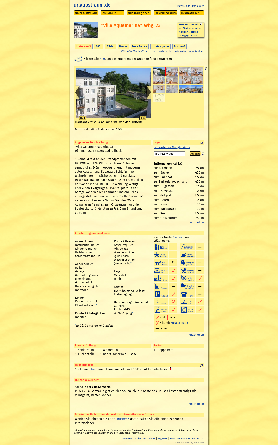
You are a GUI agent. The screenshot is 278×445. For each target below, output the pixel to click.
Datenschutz (183, 6)
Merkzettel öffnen (188, 31)
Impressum (198, 6)
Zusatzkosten (179, 322)
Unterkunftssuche (86, 13)
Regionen (162, 438)
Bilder (110, 46)
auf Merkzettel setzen (190, 28)
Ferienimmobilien (166, 13)
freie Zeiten (139, 46)
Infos (172, 438)
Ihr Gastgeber (160, 46)
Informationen (190, 13)
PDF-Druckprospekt (190, 24)
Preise (123, 46)
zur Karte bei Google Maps (172, 147)
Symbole (178, 237)
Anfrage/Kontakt (188, 35)
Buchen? (179, 46)
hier (102, 59)
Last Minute (109, 13)
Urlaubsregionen (138, 13)
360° (99, 46)
